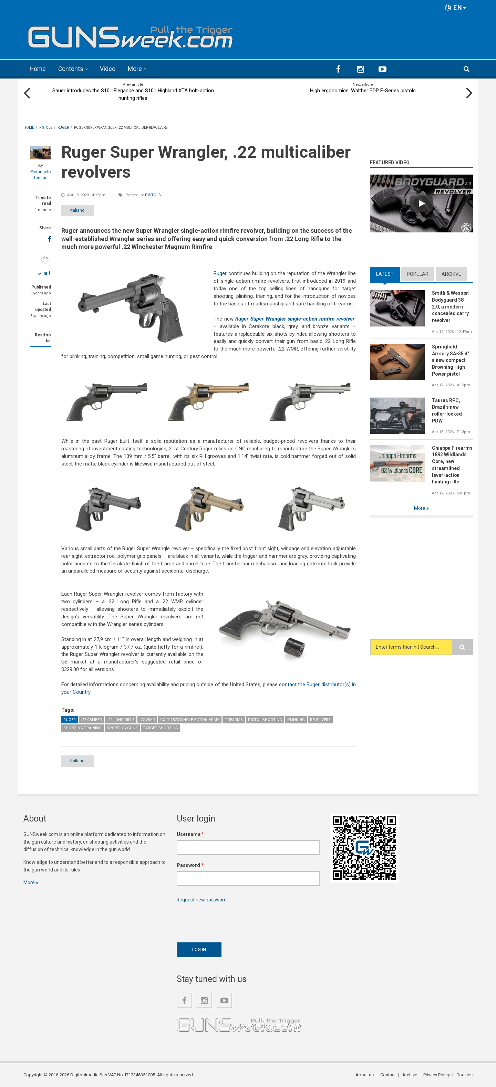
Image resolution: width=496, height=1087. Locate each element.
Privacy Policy (437, 1075)
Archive (451, 273)
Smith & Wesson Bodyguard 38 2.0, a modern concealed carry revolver (450, 306)
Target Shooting (160, 727)
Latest (385, 273)
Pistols (153, 194)
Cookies (464, 1075)
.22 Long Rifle (120, 719)
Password (190, 865)
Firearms (234, 719)
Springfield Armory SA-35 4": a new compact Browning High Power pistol (451, 360)
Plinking (296, 719)
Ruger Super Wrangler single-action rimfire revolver (294, 318)
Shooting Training (82, 727)
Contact (388, 1075)
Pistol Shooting (265, 719)
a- (39, 273)
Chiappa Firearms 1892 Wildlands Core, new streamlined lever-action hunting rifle (452, 465)
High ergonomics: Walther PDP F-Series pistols (363, 90)
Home (38, 68)
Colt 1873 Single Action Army (189, 719)
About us (365, 1075)
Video (108, 68)
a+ (47, 272)
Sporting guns (122, 727)
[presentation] (229, 920)
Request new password (202, 899)
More (136, 68)
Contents (71, 68)
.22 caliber (91, 719)
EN (456, 7)
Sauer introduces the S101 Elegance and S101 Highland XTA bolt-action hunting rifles (133, 94)
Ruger (220, 273)
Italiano (79, 209)
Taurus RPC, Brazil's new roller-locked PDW (447, 411)
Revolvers (320, 719)
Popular (417, 273)
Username (190, 834)
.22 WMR (147, 719)
